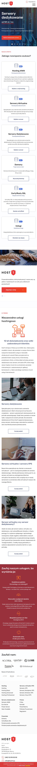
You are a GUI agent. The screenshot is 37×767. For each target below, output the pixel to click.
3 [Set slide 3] (17, 44)
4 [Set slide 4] (20, 44)
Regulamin (23, 711)
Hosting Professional (8, 695)
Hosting (4, 688)
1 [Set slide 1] (12, 44)
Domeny (4, 718)
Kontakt (22, 704)
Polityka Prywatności (26, 709)
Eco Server (5, 704)
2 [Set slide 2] (14, 44)
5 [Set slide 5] (22, 44)
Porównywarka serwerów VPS (11, 723)
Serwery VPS (23, 688)
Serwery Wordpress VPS (27, 690)
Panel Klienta (24, 707)
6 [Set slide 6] (25, 44)
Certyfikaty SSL (6, 721)
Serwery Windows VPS (26, 693)
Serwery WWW (6, 702)
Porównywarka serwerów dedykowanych (14, 725)
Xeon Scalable (6, 709)
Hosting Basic (6, 690)
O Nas (21, 702)
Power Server (6, 707)
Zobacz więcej (22, 765)
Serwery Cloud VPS (25, 695)
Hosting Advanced (7, 693)
